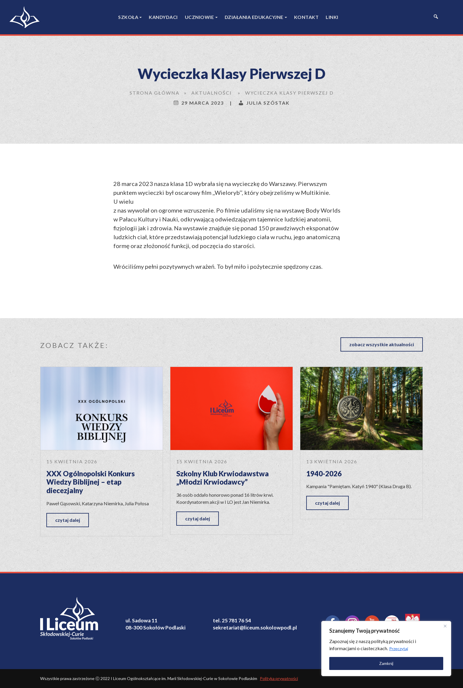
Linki (332, 17)
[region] (386, 648)
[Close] (445, 625)
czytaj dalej (67, 520)
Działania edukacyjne (254, 17)
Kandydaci (163, 17)
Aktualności (211, 92)
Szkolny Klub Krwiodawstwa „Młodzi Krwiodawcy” (222, 477)
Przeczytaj (398, 648)
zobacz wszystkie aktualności (381, 344)
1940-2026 (324, 473)
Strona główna (155, 92)
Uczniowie (199, 17)
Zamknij (386, 663)
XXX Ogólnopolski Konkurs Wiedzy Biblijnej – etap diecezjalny (90, 482)
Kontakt (306, 17)
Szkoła (128, 17)
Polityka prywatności (279, 678)
